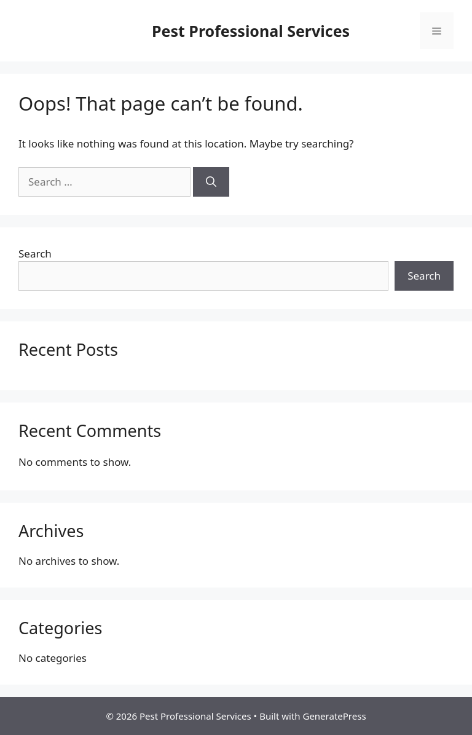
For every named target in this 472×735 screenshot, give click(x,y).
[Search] (211, 182)
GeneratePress (334, 716)
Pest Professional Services (251, 30)
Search (35, 253)
